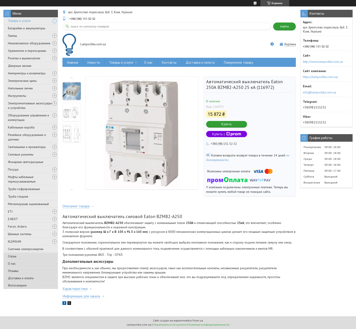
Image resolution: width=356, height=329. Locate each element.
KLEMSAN (14, 241)
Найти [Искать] (284, 26)
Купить (226, 124)
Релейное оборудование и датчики (27, 137)
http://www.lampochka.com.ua (323, 62)
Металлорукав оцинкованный (28, 204)
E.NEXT (13, 219)
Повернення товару (238, 62)
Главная (72, 62)
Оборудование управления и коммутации (28, 117)
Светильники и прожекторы (27, 147)
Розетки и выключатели (24, 58)
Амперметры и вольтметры (26, 73)
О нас (12, 263)
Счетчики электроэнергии (25, 249)
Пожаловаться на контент (169, 324)
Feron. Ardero (17, 226)
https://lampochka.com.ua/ (320, 77)
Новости (93, 62)
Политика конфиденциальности (208, 324)
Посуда (13, 169)
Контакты (169, 62)
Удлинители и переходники (27, 51)
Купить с (226, 134)
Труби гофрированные (24, 189)
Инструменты (17, 96)
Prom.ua (198, 320)
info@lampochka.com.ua (319, 92)
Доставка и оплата (21, 278)
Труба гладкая (18, 196)
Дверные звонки (19, 66)
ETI (10, 211)
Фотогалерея (17, 285)
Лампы (12, 36)
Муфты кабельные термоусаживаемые (22, 179)
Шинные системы (19, 234)
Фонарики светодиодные (25, 162)
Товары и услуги (19, 21)
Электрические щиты (22, 81)
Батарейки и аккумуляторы (26, 28)
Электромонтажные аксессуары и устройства (30, 105)
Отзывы (13, 271)
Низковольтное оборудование (29, 43)
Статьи (12, 256)
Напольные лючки (20, 88)
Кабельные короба (21, 127)
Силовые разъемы (20, 154)
